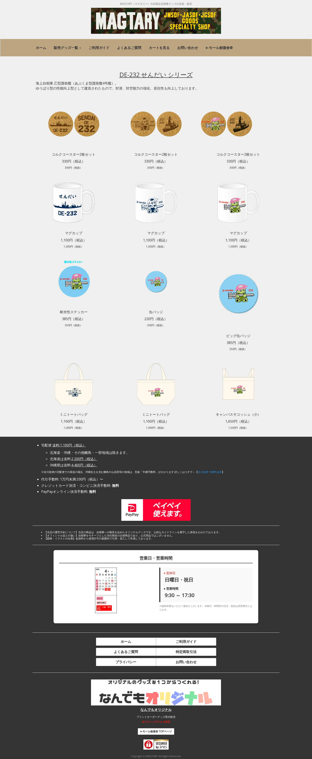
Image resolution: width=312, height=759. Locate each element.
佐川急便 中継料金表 (210, 472)
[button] (67, 48)
